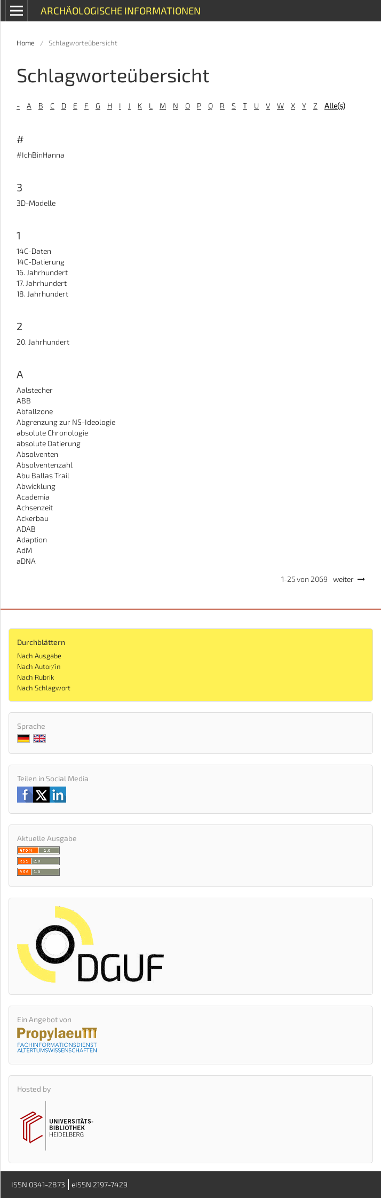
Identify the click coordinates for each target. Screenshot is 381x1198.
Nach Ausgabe (39, 655)
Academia (33, 496)
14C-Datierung (41, 261)
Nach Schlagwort (43, 687)
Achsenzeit (35, 507)
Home (26, 42)
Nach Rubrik (35, 677)
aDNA (26, 560)
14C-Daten (34, 250)
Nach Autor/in (39, 666)
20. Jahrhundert (43, 341)
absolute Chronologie (52, 432)
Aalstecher (35, 389)
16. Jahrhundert (42, 272)
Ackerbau (33, 518)
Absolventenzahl (45, 464)
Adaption (32, 539)
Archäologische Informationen (121, 10)
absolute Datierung (49, 443)
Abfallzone (35, 411)
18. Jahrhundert (42, 293)
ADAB (26, 528)
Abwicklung (36, 486)
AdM (24, 550)
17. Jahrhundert (42, 282)
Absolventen (37, 453)
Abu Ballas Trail (43, 475)
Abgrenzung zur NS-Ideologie (66, 421)
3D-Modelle (36, 202)
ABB (24, 400)
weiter (343, 579)
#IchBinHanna (41, 154)
